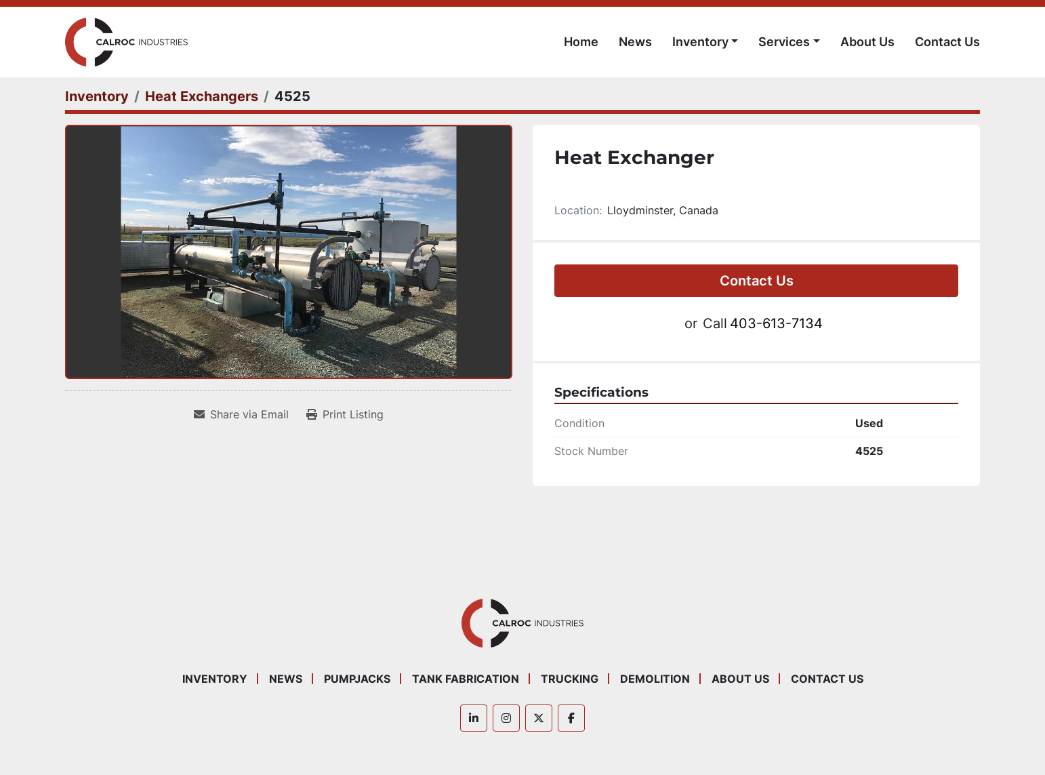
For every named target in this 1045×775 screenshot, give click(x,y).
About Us (867, 42)
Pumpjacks (357, 678)
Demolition (655, 678)
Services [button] (784, 42)
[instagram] (506, 718)
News (635, 42)
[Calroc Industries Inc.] (523, 622)
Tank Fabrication (465, 678)
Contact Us (947, 42)
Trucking (569, 678)
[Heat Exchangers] (201, 96)
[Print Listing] (345, 414)
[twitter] (538, 718)
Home (581, 42)
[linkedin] (473, 718)
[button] (705, 42)
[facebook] (571, 718)
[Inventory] (97, 96)
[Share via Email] (241, 414)
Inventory (700, 42)
